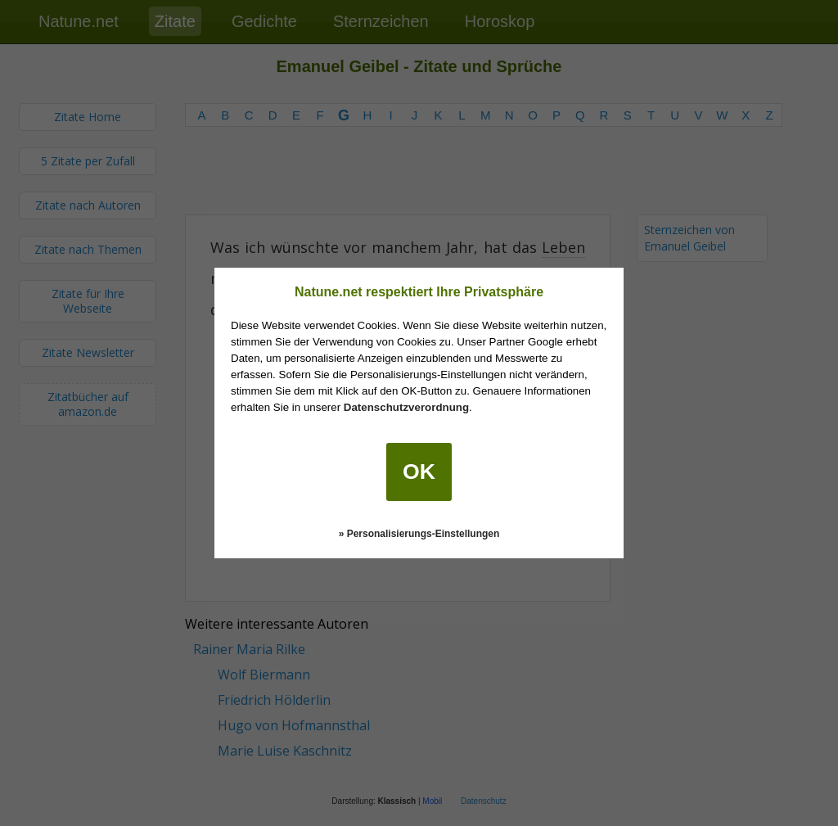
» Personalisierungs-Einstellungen (419, 533)
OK (419, 471)
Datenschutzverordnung (406, 407)
